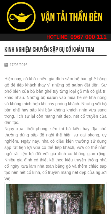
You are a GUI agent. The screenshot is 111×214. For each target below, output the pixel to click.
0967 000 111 (88, 37)
